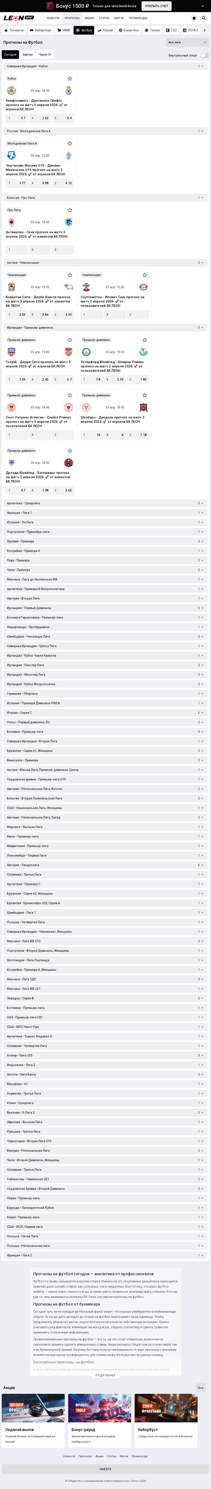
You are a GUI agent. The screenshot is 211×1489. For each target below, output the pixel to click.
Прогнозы (72, 18)
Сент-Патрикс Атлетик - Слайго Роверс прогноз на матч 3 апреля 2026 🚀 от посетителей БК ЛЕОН (38, 421)
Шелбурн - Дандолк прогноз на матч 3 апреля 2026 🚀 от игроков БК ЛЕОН (112, 419)
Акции (89, 18)
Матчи (119, 18)
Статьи (104, 18)
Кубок (12, 78)
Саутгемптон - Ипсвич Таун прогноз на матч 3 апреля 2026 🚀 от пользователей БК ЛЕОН (112, 301)
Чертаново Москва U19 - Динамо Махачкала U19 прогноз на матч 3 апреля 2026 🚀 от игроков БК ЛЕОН (35, 170)
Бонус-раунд (83, 1430)
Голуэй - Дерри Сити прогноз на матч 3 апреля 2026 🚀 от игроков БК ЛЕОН (38, 364)
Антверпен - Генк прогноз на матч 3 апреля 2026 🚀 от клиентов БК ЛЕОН (37, 234)
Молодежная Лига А (22, 143)
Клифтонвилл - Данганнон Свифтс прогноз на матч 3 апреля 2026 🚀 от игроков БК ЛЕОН (37, 105)
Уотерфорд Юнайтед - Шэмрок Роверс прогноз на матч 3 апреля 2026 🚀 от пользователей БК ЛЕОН (112, 366)
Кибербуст (148, 1430)
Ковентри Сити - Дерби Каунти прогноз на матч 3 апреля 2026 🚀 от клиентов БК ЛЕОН (38, 301)
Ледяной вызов (19, 1430)
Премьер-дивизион (21, 340)
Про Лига (14, 210)
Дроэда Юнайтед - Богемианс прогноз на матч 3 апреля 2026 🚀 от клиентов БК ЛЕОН (38, 477)
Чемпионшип (17, 275)
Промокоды (138, 18)
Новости (53, 18)
